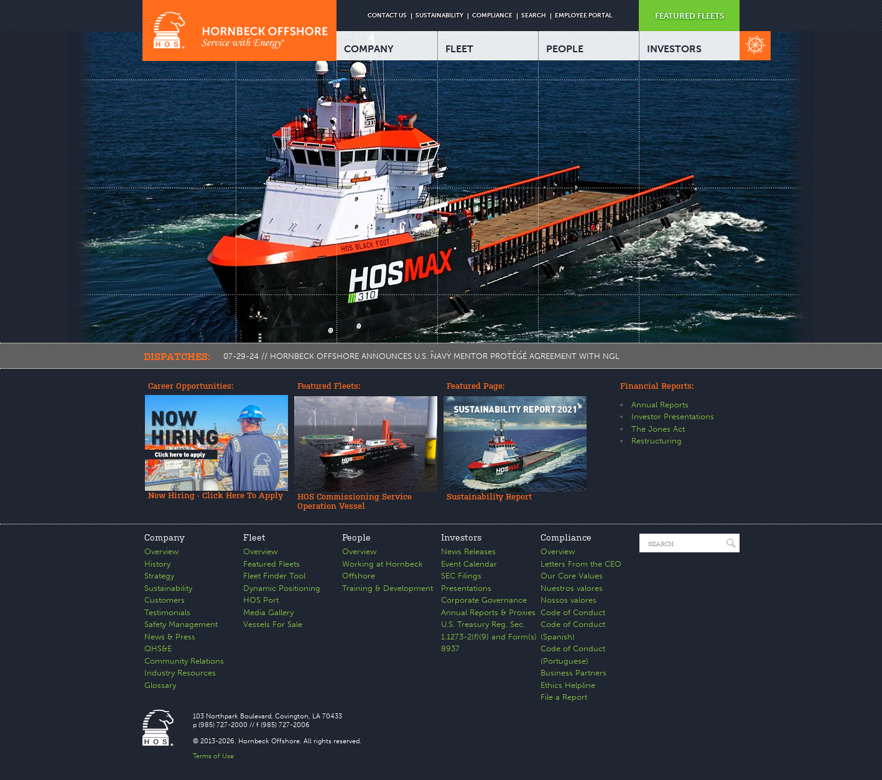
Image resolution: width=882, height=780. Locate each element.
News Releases (468, 551)
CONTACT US (387, 15)
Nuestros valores (572, 588)
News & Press (169, 636)
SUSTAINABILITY (439, 15)
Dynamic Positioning (281, 588)
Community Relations (184, 661)
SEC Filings (461, 575)
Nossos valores (569, 600)
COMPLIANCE (492, 15)
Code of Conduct (573, 612)
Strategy (159, 575)
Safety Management (181, 624)
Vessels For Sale (272, 624)
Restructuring (656, 440)
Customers (164, 600)
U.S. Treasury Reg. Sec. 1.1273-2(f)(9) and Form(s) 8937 (489, 636)
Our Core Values (572, 575)
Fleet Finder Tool (274, 575)
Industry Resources (180, 672)
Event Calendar (469, 564)
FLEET (459, 49)
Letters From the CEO (581, 564)
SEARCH (533, 15)
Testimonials (167, 612)
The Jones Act (658, 429)
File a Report (564, 697)
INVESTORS (674, 49)
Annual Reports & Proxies (488, 612)
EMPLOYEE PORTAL (583, 15)
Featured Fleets (271, 564)
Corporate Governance (484, 600)
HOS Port (261, 600)
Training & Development (387, 588)
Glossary (160, 685)
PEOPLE (564, 49)
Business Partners (573, 672)
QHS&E (158, 648)
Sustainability (168, 588)
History (157, 564)
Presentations (466, 588)
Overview (161, 551)
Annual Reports (660, 404)
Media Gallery (268, 612)
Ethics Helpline (568, 685)
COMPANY (369, 49)
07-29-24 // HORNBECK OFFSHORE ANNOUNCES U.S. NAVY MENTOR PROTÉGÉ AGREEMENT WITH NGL (421, 356)
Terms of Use (213, 756)
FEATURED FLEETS (689, 16)
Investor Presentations (672, 416)
